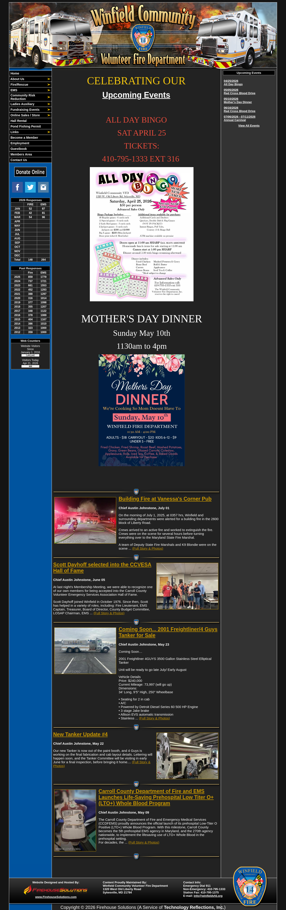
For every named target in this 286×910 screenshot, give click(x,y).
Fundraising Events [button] (25, 109)
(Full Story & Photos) (147, 548)
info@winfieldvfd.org (208, 895)
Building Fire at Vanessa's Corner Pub (165, 499)
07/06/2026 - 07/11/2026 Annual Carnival (240, 118)
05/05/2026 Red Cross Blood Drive (240, 91)
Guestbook (18, 149)
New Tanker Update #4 (80, 734)
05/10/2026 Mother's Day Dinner (238, 100)
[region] (30, 117)
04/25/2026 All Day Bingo (233, 82)
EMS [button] (13, 90)
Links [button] (14, 132)
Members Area (21, 154)
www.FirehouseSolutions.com (55, 897)
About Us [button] (17, 79)
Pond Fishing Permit (25, 126)
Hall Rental (18, 121)
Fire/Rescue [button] (19, 84)
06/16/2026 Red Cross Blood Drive (240, 109)
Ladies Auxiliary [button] (22, 104)
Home (14, 73)
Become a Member (24, 137)
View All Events (248, 125)
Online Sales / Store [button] (25, 115)
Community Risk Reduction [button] (22, 97)
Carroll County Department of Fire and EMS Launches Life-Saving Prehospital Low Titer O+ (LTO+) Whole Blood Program (156, 797)
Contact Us (18, 160)
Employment (19, 143)
